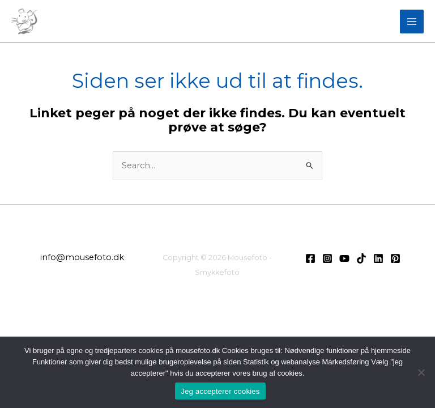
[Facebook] (310, 258)
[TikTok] (361, 258)
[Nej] (421, 372)
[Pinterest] (395, 258)
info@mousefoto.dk (82, 257)
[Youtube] (344, 258)
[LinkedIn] (378, 258)
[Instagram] (327, 258)
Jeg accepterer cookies (220, 391)
